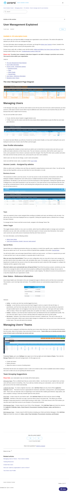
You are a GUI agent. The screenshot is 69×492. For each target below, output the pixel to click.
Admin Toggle (11, 72)
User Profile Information (13, 64)
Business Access (12, 68)
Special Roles (11, 74)
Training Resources (8, 461)
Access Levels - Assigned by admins (16, 66)
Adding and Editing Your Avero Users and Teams (46, 49)
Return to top (7, 451)
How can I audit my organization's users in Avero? (16, 467)
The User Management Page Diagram (17, 62)
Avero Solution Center (8, 8)
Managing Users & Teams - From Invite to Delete (16, 458)
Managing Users (18, 8)
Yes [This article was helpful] (30, 438)
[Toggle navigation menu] (63, 3)
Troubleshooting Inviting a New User (31, 51)
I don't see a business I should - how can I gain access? (21, 241)
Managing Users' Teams (13, 78)
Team (9, 70)
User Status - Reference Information (16, 76)
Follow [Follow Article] (62, 29)
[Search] (15, 11)
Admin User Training (46, 44)
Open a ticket (10, 487)
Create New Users (8, 464)
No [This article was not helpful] (38, 438)
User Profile (34, 161)
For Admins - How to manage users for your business (36, 8)
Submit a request (40, 446)
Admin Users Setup (12, 239)
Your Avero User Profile (9, 470)
